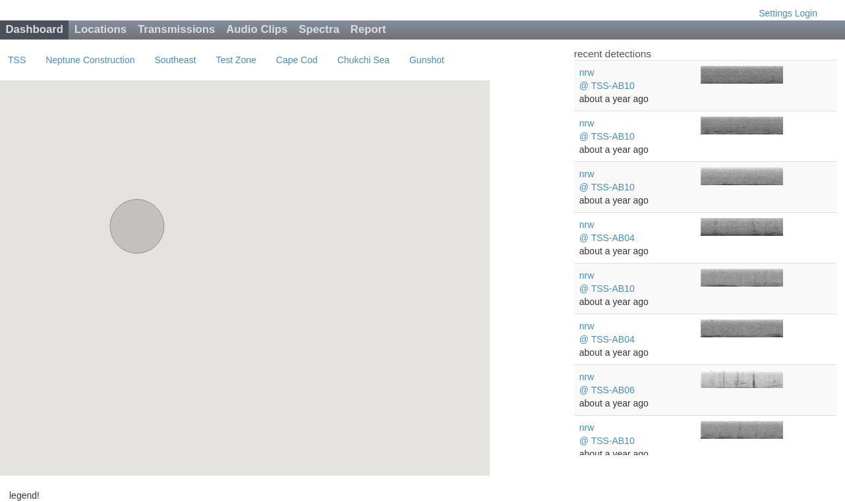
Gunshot (426, 60)
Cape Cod (297, 60)
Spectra (319, 29)
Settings (775, 13)
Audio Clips (256, 29)
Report (368, 29)
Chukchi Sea (363, 60)
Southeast (175, 60)
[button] (137, 214)
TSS (17, 60)
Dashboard (34, 29)
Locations (100, 29)
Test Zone (236, 60)
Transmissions (177, 29)
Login (806, 13)
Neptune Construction (89, 60)
